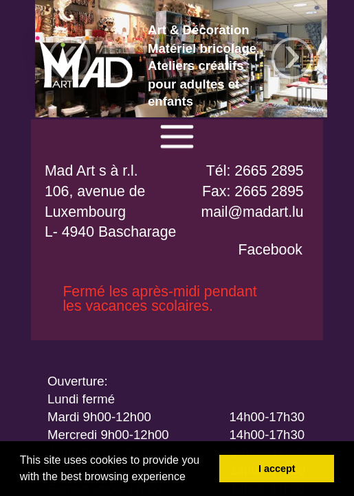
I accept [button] (277, 468)
